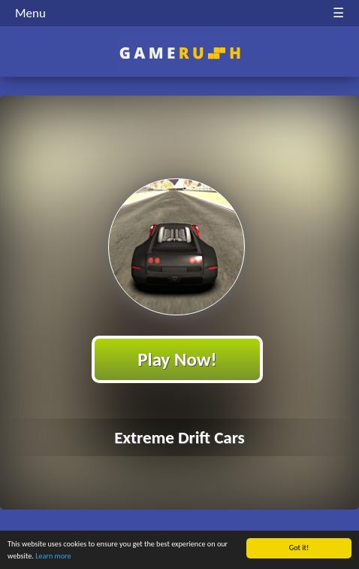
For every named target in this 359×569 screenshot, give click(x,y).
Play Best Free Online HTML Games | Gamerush (180, 53)
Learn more (53, 556)
